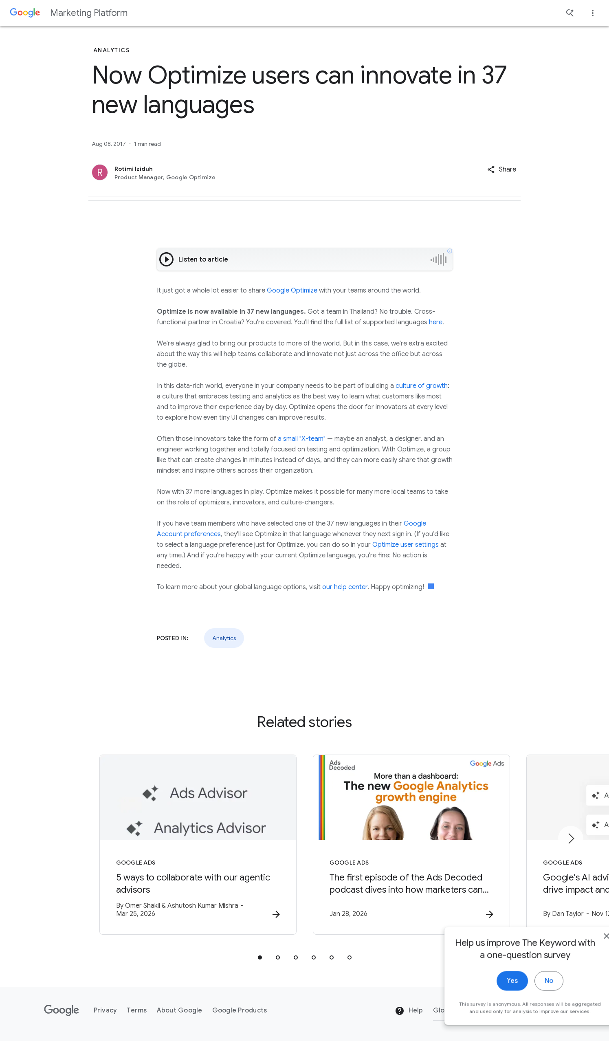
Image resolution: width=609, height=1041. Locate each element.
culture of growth (422, 386)
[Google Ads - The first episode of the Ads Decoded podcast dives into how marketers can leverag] (411, 844)
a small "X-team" (301, 439)
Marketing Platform (89, 12)
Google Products (239, 1010)
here (435, 322)
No (526, 994)
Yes (489, 994)
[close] (584, 949)
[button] (502, 169)
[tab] (260, 957)
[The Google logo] (61, 1010)
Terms (137, 1010)
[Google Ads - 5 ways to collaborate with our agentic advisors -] (198, 844)
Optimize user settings (405, 545)
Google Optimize (292, 290)
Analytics (224, 638)
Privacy (105, 1010)
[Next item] (571, 838)
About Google (179, 1010)
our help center (344, 587)
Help (409, 1011)
